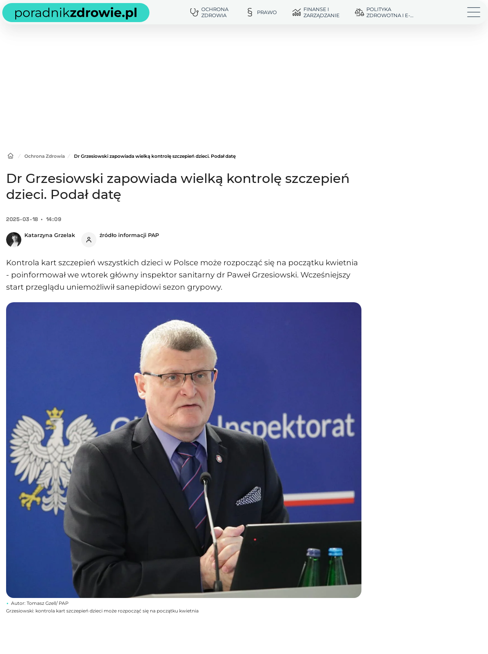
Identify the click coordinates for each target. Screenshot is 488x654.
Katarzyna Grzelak (49, 235)
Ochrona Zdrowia (44, 156)
